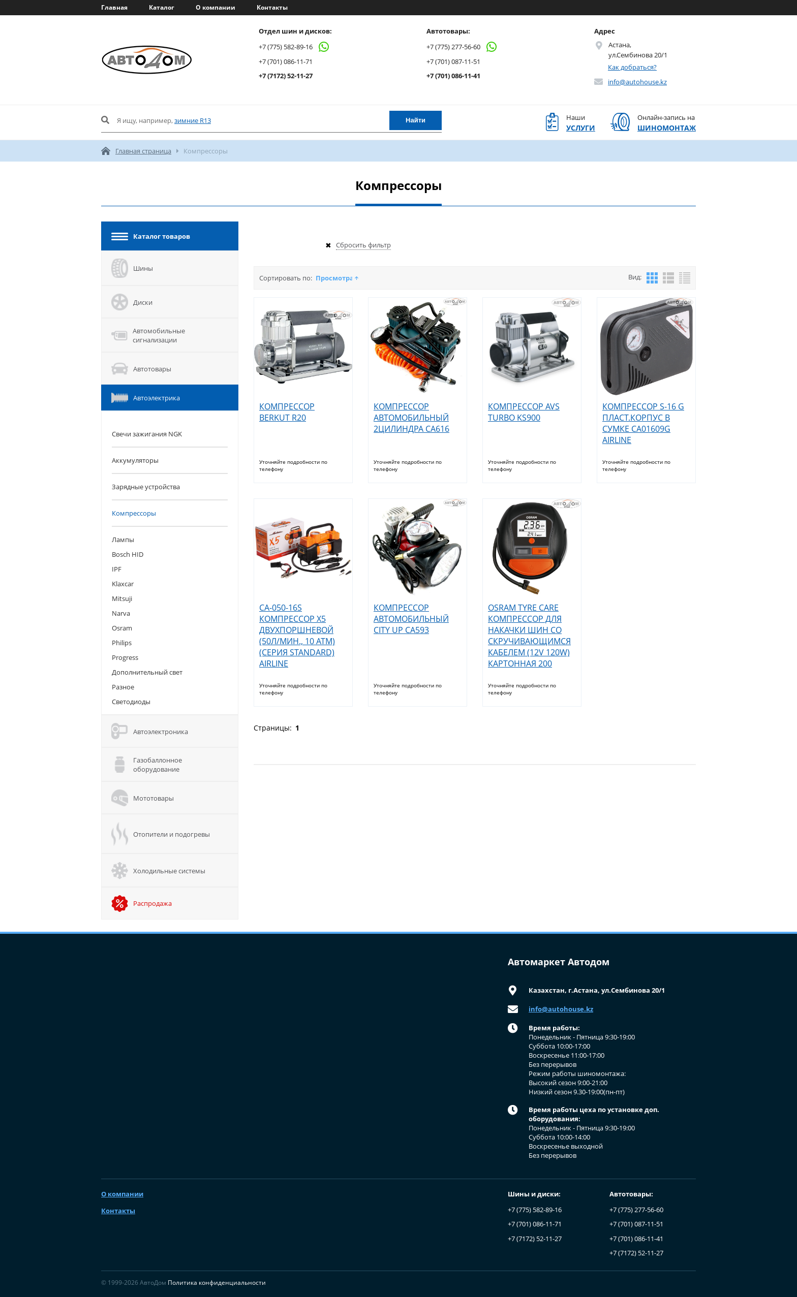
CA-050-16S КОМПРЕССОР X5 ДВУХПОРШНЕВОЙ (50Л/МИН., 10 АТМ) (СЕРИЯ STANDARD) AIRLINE (297, 635)
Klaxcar (123, 583)
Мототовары (142, 797)
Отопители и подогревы (160, 834)
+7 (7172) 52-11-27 (286, 75)
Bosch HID (127, 554)
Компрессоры (134, 513)
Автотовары (141, 368)
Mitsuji (122, 598)
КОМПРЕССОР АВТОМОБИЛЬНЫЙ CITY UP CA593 (411, 619)
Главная (114, 7)
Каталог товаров (150, 236)
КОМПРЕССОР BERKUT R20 (287, 412)
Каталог (161, 7)
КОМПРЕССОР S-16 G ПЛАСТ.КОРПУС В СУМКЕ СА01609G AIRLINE (643, 423)
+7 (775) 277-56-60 (462, 47)
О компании (215, 7)
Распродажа (141, 903)
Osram (122, 627)
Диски (131, 302)
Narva (121, 613)
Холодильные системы (158, 870)
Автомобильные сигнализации (148, 335)
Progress (125, 657)
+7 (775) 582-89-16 (294, 47)
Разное (123, 686)
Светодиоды (131, 701)
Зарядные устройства (146, 486)
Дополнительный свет (147, 672)
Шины (132, 268)
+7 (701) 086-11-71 (286, 61)
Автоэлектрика (145, 398)
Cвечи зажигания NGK (147, 433)
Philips (122, 642)
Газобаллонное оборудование (146, 764)
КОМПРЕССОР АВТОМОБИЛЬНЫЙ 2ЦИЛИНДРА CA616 (411, 417)
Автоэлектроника (149, 731)
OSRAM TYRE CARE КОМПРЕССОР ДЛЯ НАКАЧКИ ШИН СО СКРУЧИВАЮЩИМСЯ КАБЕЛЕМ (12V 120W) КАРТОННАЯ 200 (529, 635)
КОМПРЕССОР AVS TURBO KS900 (524, 412)
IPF (116, 569)
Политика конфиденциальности (217, 1283)
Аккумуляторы (135, 460)
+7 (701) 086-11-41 (453, 75)
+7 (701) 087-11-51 (453, 61)
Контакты (272, 7)
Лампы (123, 539)
